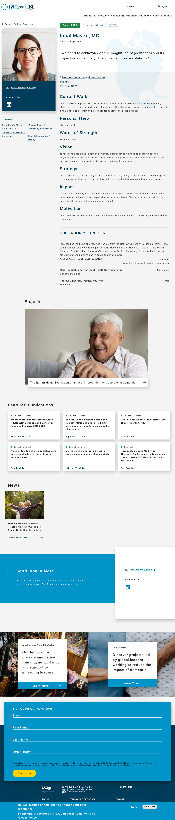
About (87, 15)
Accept (136, 807)
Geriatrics (7, 135)
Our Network (101, 15)
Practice (131, 15)
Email (17, 715)
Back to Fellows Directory (19, 24)
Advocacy (145, 15)
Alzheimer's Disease (13, 125)
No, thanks (150, 806)
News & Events (162, 15)
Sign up (22, 773)
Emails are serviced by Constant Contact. (114, 765)
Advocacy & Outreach (40, 128)
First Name (21, 727)
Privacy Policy (27, 817)
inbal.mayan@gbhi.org (23, 87)
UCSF (74, 86)
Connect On (13, 97)
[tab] (114, 233)
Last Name (20, 739)
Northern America (73, 77)
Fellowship (118, 15)
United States (96, 77)
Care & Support (36, 125)
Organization (22, 751)
